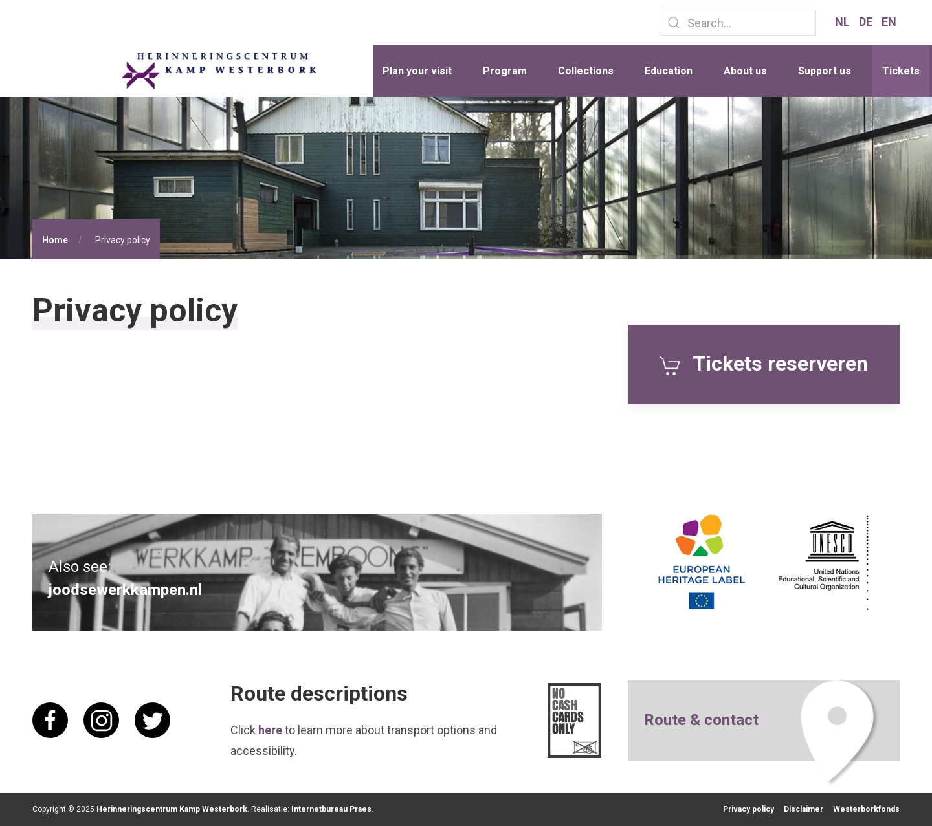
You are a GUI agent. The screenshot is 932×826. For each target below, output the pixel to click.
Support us (824, 71)
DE (867, 21)
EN (889, 21)
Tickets (901, 71)
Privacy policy (748, 809)
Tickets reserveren (764, 363)
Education (669, 71)
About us (745, 71)
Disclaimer (803, 809)
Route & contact (701, 720)
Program (505, 71)
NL (843, 21)
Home (55, 240)
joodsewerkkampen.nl (125, 590)
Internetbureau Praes (331, 809)
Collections (586, 71)
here (270, 730)
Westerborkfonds (866, 809)
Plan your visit (417, 71)
